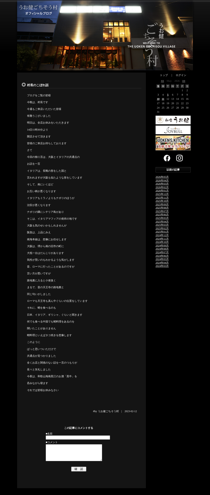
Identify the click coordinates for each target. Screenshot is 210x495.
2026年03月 (162, 183)
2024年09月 (162, 245)
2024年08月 (162, 248)
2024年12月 (162, 235)
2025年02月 (162, 228)
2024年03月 (162, 266)
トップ (164, 75)
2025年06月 (162, 214)
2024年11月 (162, 238)
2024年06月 (162, 255)
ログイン (181, 75)
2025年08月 (162, 207)
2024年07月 (162, 252)
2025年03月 (162, 224)
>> (183, 80)
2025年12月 (162, 194)
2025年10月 (162, 200)
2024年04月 (162, 262)
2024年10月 (162, 242)
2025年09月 (162, 204)
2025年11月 (162, 197)
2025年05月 (162, 218)
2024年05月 (162, 259)
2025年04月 (162, 221)
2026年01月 (162, 190)
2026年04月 (162, 180)
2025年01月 (162, 231)
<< (162, 80)
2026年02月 (162, 187)
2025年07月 (162, 211)
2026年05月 (162, 176)
